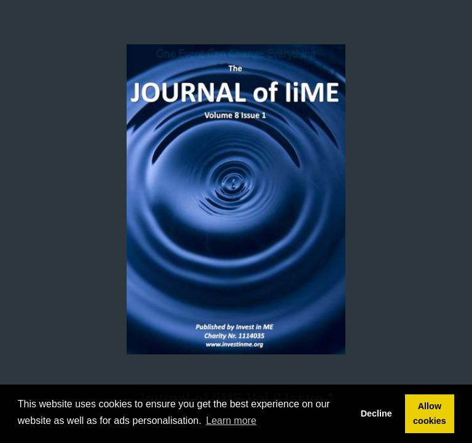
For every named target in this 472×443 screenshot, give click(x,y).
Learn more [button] (231, 420)
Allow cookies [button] (429, 413)
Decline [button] (376, 413)
